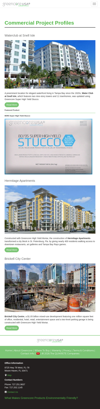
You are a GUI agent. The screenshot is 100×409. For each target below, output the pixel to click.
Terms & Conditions (83, 350)
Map (9, 375)
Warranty (56, 350)
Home (8, 350)
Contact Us (12, 392)
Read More (11, 105)
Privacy (67, 350)
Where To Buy (42, 350)
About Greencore (23, 350)
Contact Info (27, 353)
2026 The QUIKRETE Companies (61, 353)
